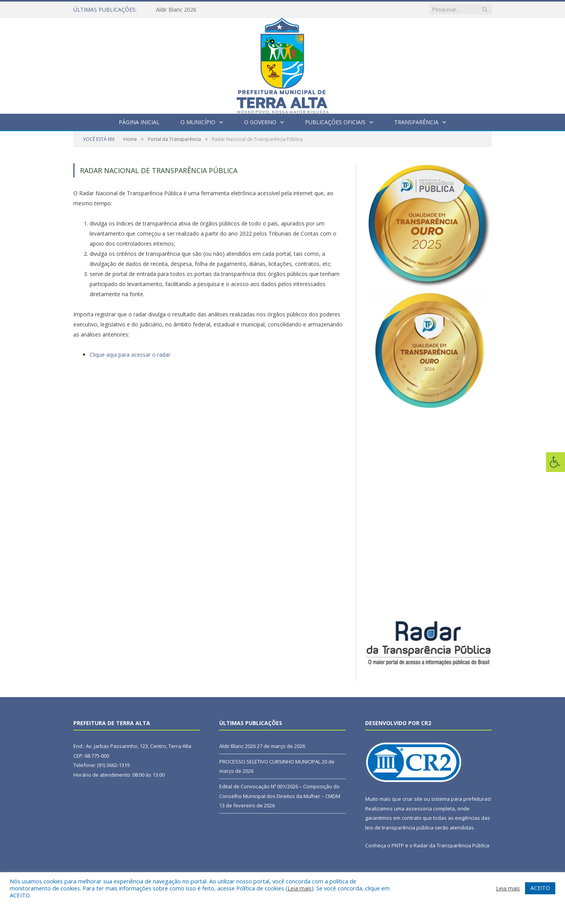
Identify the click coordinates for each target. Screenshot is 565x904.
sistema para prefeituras (460, 798)
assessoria (419, 808)
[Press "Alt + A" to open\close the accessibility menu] (555, 462)
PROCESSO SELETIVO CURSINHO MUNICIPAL (270, 761)
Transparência (416, 122)
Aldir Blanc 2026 (176, 9)
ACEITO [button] (540, 888)
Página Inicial (139, 122)
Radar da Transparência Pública (451, 845)
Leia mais (300, 888)
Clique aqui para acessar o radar (130, 354)
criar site (412, 798)
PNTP (398, 845)
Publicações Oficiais (335, 122)
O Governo (260, 122)
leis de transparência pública (399, 827)
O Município (197, 122)
